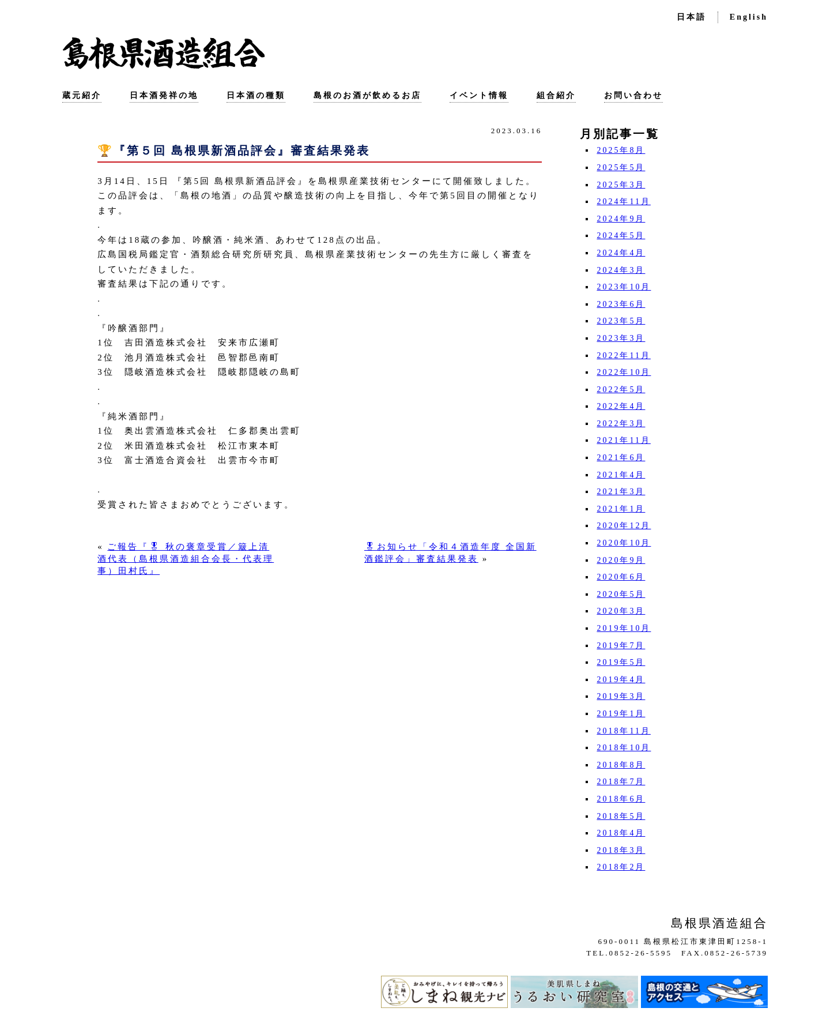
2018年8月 (621, 765)
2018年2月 (621, 867)
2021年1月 (621, 509)
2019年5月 (621, 662)
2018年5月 (621, 816)
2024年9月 (621, 219)
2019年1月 (621, 713)
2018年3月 (621, 850)
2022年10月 (624, 372)
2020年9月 (621, 560)
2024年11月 (623, 201)
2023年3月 (621, 338)
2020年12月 (624, 525)
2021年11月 (623, 440)
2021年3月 (621, 491)
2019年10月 (624, 628)
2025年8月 (621, 150)
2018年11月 (623, 731)
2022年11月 (623, 355)
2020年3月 (621, 611)
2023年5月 (621, 321)
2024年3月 (621, 270)
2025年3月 (621, 184)
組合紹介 (556, 95)
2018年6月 (621, 799)
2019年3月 (621, 696)
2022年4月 (621, 406)
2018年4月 (621, 833)
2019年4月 (621, 679)
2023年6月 (621, 304)
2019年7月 (621, 645)
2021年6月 (621, 457)
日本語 (691, 17)
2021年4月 (621, 475)
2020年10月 (624, 543)
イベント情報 (479, 95)
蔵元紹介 (81, 95)
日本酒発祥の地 (164, 95)
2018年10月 (624, 747)
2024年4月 (621, 253)
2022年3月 (621, 423)
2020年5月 (621, 594)
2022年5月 (621, 389)
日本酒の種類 (256, 95)
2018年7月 (621, 781)
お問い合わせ (633, 95)
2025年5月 (621, 167)
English (749, 17)
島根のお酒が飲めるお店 (367, 95)
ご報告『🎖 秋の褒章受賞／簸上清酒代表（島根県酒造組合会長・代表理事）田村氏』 (185, 559)
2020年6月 (621, 577)
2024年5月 (621, 235)
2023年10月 (624, 287)
